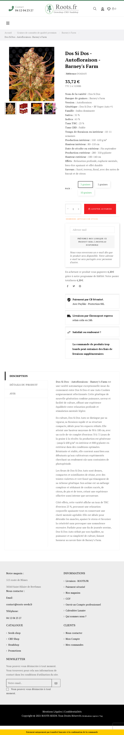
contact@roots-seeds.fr (19, 604)
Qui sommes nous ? (76, 617)
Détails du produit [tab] (24, 384)
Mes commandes (75, 645)
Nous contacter (74, 633)
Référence (71, 74)
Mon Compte (73, 639)
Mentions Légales (52, 712)
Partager (67, 286)
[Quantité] (73, 209)
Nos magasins (73, 593)
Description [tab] (19, 376)
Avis (12, 393)
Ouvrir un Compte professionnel (83, 605)
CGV (68, 599)
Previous (7, 108)
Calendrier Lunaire (76, 611)
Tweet (73, 286)
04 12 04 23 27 (24, 10)
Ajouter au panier (100, 209)
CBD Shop (13, 639)
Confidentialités (73, 712)
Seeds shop (14, 633)
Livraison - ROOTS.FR (77, 581)
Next (56, 108)
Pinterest (80, 286)
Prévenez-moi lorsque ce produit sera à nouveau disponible (92, 241)
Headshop (13, 645)
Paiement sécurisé (75, 587)
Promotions (14, 651)
